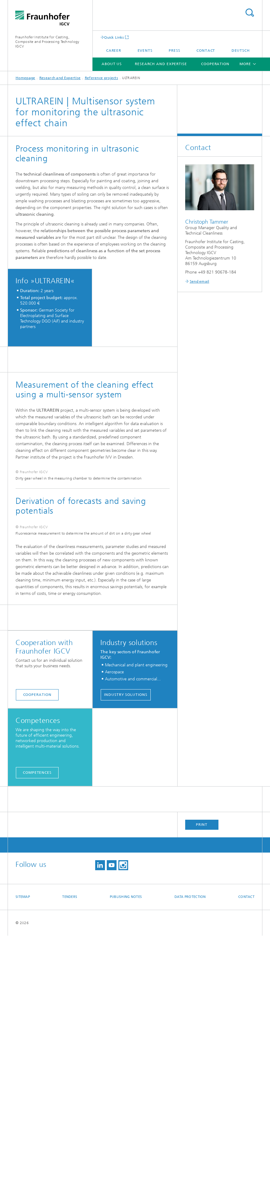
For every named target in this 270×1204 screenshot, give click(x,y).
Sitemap (23, 1165)
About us (112, 64)
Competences (37, 1041)
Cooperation (215, 64)
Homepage (25, 78)
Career (113, 50)
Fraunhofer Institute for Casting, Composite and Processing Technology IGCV (47, 41)
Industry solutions (125, 963)
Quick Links (114, 37)
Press (174, 50)
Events (145, 50)
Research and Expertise (161, 64)
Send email (199, 281)
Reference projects (101, 78)
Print (201, 1093)
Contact (205, 50)
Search (249, 13)
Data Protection (190, 1165)
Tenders (69, 1165)
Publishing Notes (126, 1165)
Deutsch (241, 50)
